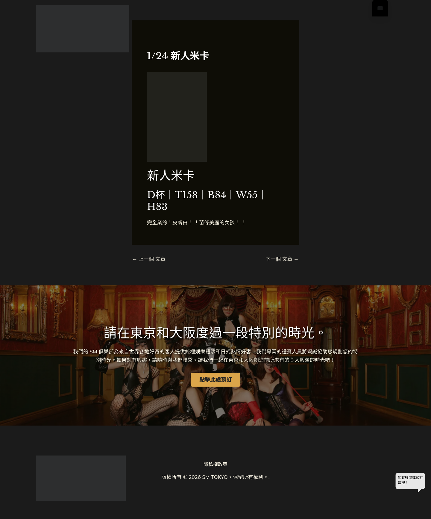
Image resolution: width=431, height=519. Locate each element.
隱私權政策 (215, 464)
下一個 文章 (282, 258)
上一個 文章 (149, 258)
